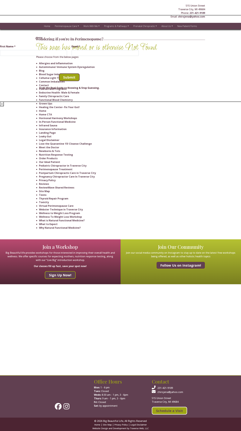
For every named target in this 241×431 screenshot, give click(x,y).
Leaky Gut (45, 136)
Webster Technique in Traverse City (61, 209)
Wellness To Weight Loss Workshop (60, 216)
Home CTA (45, 114)
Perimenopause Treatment (55, 169)
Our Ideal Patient (49, 162)
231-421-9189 (197, 13)
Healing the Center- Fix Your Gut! (59, 107)
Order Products (48, 158)
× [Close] (2, 104)
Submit (69, 77)
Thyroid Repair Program (53, 198)
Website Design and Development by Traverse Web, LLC (120, 428)
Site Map (44, 191)
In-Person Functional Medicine (57, 121)
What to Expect (48, 224)
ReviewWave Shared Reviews (56, 187)
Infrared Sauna (48, 125)
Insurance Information (53, 129)
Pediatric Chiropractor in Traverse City (62, 165)
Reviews (44, 184)
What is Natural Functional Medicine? (62, 220)
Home (42, 111)
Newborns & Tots (49, 151)
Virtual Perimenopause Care (56, 206)
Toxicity (44, 202)
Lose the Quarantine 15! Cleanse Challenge (65, 143)
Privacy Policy (47, 180)
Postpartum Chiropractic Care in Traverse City (67, 173)
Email (76, 46)
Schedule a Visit (169, 410)
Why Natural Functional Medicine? (60, 227)
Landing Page (47, 132)
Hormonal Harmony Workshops (58, 118)
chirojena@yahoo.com (167, 392)
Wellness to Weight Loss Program (59, 213)
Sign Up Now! (60, 275)
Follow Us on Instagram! (180, 265)
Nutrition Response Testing (56, 154)
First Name (8, 46)
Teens (42, 195)
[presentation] (23, 64)
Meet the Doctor (49, 147)
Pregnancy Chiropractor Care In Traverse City (67, 176)
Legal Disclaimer (49, 140)
